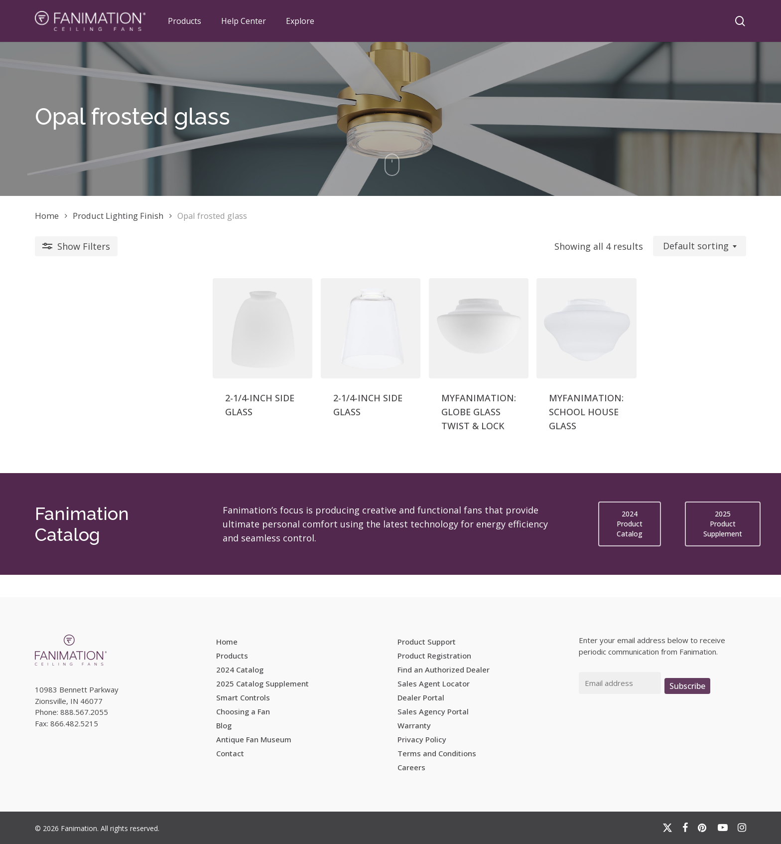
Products (232, 656)
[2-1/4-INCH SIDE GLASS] (101, 344)
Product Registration (434, 656)
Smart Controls (243, 697)
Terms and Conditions (436, 753)
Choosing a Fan (243, 711)
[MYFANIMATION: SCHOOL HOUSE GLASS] (533, 344)
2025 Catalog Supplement (262, 683)
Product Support (426, 642)
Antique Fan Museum (253, 739)
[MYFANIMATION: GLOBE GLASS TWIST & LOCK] (389, 344)
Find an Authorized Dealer (443, 670)
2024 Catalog (239, 670)
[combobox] (699, 246)
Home (47, 215)
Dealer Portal (420, 697)
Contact (230, 753)
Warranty (414, 725)
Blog (224, 725)
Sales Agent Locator (433, 683)
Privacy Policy (421, 739)
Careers (411, 767)
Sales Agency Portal (433, 711)
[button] (629, 546)
